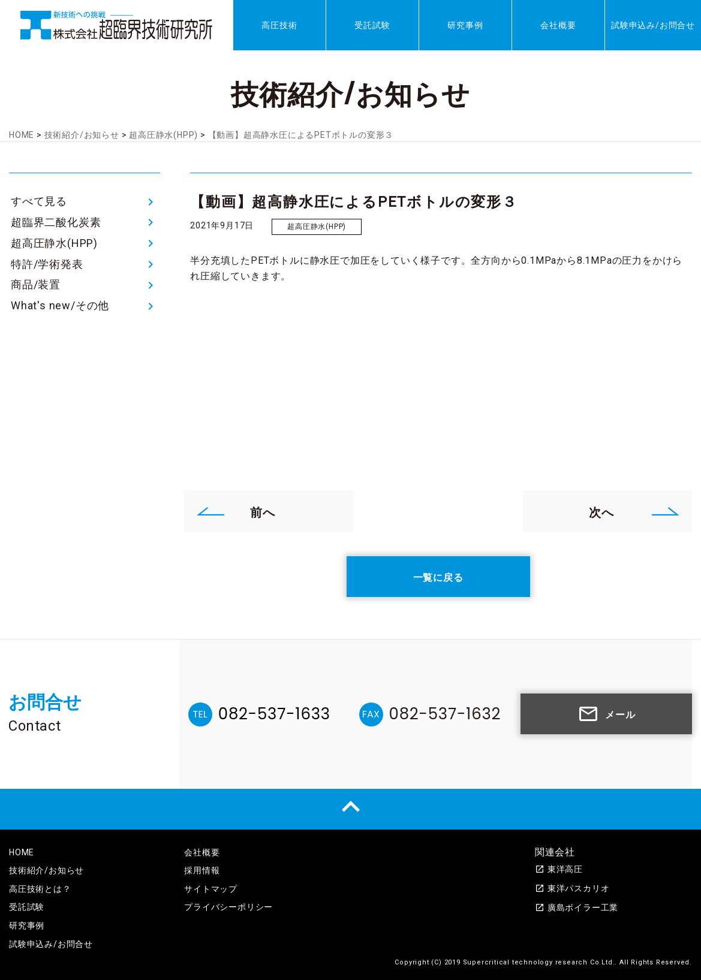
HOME (21, 852)
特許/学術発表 (47, 264)
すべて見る (39, 201)
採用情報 (201, 870)
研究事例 (465, 25)
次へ (634, 511)
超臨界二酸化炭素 (56, 222)
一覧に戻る (438, 576)
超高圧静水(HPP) (54, 243)
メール (606, 714)
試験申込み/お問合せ (653, 25)
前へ (235, 511)
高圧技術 (279, 25)
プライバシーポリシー (228, 907)
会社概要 (558, 25)
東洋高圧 (559, 869)
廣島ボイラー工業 (576, 907)
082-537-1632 (445, 714)
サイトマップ (210, 889)
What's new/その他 (60, 305)
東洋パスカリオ (572, 888)
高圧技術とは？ (40, 889)
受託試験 (372, 25)
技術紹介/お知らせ (46, 870)
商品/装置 (36, 284)
